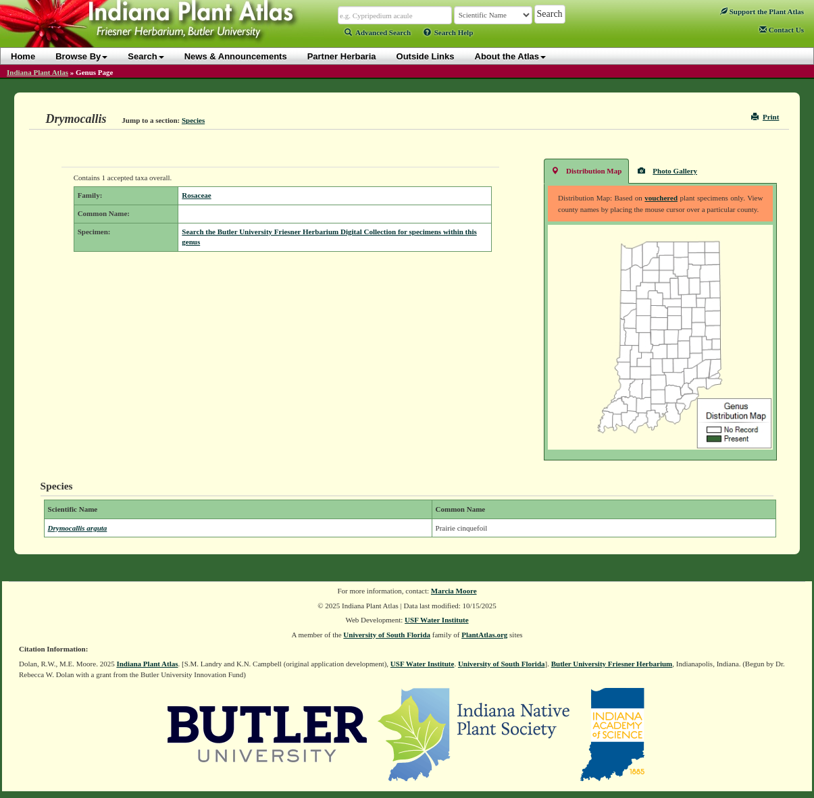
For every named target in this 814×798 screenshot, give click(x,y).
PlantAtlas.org (484, 635)
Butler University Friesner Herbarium (612, 664)
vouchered (661, 198)
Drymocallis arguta (77, 528)
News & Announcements (235, 56)
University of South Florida (386, 635)
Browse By (81, 56)
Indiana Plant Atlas (37, 72)
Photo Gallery (667, 170)
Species (193, 120)
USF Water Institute (437, 620)
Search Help (449, 32)
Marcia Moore (454, 591)
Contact (781, 30)
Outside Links (426, 56)
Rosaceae (196, 195)
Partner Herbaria (341, 56)
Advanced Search (378, 32)
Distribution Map (586, 170)
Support (762, 11)
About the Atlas (510, 56)
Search (145, 56)
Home (23, 56)
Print (765, 117)
